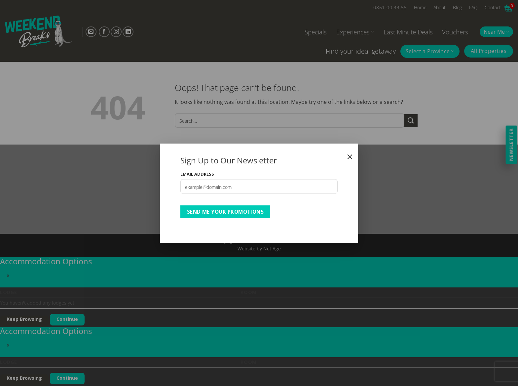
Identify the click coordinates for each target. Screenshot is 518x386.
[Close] (350, 157)
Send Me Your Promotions (225, 211)
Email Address (197, 174)
